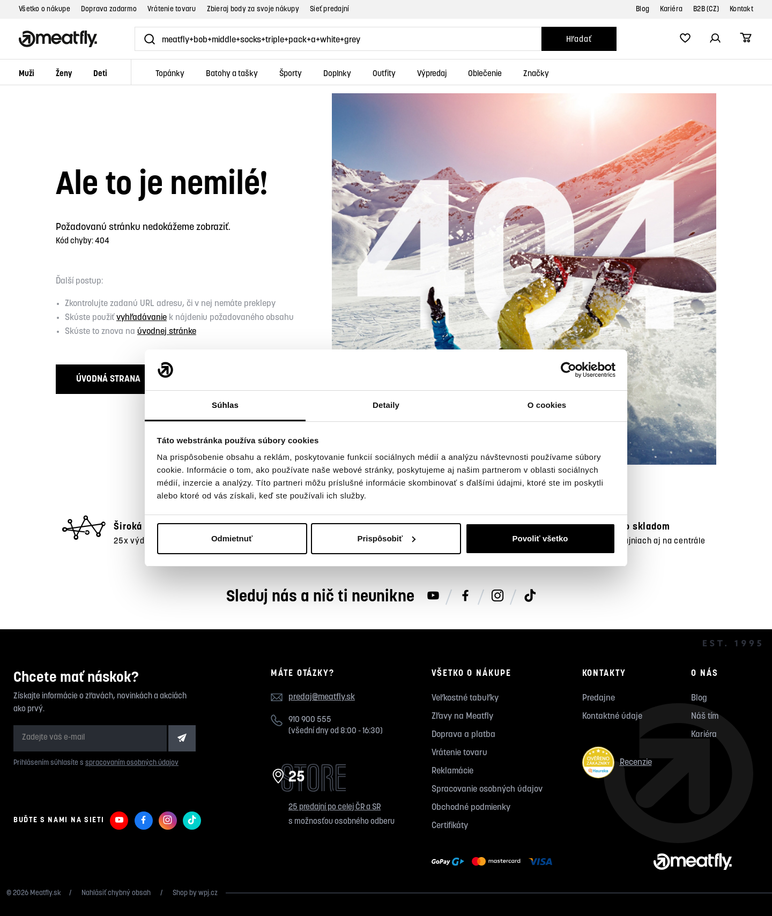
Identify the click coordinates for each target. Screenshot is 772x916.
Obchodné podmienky (471, 807)
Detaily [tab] (386, 404)
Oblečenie (485, 74)
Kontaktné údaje (612, 716)
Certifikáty (450, 826)
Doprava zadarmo (109, 9)
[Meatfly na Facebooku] (465, 596)
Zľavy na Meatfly (462, 716)
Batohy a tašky (232, 74)
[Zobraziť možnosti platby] (495, 862)
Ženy (64, 74)
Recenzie (617, 762)
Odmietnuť (232, 538)
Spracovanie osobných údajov (487, 789)
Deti (100, 74)
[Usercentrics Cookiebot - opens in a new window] (568, 370)
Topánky (169, 74)
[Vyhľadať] (338, 39)
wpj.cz (208, 893)
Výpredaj (432, 74)
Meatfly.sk (45, 893)
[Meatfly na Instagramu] (497, 596)
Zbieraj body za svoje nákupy (253, 9)
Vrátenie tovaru (171, 9)
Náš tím (704, 716)
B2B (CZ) (706, 9)
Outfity (384, 74)
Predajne (598, 698)
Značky (536, 74)
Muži (26, 74)
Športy (290, 74)
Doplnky (337, 74)
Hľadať (579, 40)
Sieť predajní (329, 9)
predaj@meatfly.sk (321, 697)
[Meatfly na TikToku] (529, 596)
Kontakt (741, 9)
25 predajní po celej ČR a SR (334, 807)
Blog (642, 9)
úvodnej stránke (166, 331)
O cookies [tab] (547, 404)
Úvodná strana (108, 379)
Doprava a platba (463, 735)
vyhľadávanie (141, 318)
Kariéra (671, 9)
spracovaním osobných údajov (132, 762)
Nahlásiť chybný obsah (116, 893)
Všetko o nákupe (44, 9)
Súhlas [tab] (225, 404)
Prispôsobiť (386, 538)
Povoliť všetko (540, 538)
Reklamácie (452, 771)
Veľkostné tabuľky (465, 698)
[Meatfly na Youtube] (433, 596)
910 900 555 (309, 720)
